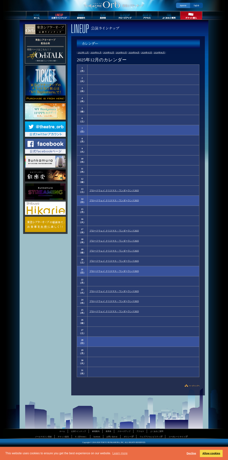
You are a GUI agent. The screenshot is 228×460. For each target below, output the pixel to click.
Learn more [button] (120, 453)
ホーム (62, 431)
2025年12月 (83, 52)
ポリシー (129, 437)
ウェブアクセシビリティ (151, 437)
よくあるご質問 (156, 431)
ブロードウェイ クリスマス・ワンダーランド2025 (114, 190)
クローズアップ (124, 431)
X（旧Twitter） (81, 437)
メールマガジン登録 (43, 437)
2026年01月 (96, 52)
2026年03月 (121, 52)
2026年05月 (146, 52)
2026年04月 (134, 52)
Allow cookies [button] (211, 453)
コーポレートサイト (178, 437)
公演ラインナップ (78, 431)
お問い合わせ (112, 437)
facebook (96, 437)
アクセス (140, 431)
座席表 (108, 431)
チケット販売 (63, 437)
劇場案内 (96, 431)
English (196, 5)
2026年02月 (108, 52)
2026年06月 (159, 52)
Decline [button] (191, 453)
